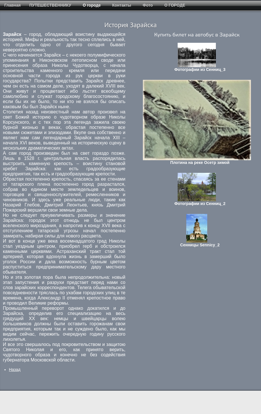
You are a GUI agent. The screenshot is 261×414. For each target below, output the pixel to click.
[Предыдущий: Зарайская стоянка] (14, 369)
